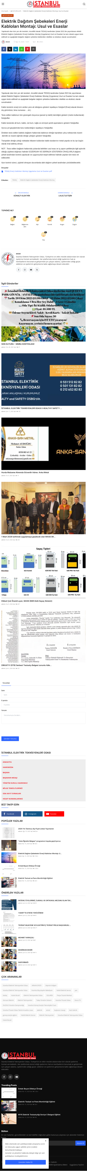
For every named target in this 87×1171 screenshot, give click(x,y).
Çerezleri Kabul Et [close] (25, 1162)
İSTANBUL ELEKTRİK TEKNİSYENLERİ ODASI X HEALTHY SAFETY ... (31, 408)
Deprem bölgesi (50, 986)
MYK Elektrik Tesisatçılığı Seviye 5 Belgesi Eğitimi (39, 1115)
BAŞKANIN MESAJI (10, 778)
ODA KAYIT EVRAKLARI (12, 794)
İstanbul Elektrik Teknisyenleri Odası (15, 986)
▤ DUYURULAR (16, 11)
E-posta (4, 701)
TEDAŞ (14, 180)
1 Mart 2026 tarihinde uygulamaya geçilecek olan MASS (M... (28, 537)
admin (3, 347)
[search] (84, 4)
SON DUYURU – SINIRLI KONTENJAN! (17, 344)
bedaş (5, 996)
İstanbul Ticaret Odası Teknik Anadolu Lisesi (18, 1010)
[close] (46, 1141)
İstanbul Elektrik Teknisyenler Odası (15, 991)
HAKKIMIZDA (8, 767)
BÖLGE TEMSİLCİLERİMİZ (13, 788)
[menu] (3, 4)
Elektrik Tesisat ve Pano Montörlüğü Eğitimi (35, 878)
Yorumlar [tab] (6, 683)
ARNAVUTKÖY (36, 986)
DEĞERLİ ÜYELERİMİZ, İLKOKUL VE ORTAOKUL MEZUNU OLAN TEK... (45, 901)
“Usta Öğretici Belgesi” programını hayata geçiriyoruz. (39, 841)
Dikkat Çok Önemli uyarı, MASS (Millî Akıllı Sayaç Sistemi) (26, 601)
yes (76, 991)
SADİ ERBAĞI (23, 962)
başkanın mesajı (59, 1010)
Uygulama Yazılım (77, 1165)
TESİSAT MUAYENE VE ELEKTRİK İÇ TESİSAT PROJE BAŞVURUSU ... (44, 925)
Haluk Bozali (15, 996)
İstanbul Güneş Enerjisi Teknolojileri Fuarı (42, 1005)
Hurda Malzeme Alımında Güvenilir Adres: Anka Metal (25, 473)
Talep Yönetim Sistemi (44, 1001)
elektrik (39, 1010)
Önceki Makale (22, 193)
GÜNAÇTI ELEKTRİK (22, 196)
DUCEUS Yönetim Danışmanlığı (13, 1005)
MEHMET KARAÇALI (26, 938)
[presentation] (19, 730)
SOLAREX (50, 996)
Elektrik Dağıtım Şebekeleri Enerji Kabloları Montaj (37, 180)
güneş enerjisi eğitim (10, 1015)
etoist (18, 254)
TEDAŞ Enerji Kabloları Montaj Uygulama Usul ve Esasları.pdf (26, 171)
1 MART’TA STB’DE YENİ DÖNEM (30, 913)
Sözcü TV (78, 1001)
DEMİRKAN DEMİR (25, 950)
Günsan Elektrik (8, 1001)
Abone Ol (80, 1143)
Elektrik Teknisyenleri (25, 1001)
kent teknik (73, 1010)
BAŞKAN (6, 773)
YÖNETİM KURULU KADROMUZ (15, 783)
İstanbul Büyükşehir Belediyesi (41, 991)
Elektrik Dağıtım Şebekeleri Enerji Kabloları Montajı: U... (40, 854)
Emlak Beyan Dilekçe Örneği (29, 866)
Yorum (4, 710)
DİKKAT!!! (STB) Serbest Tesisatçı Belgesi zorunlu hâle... (26, 665)
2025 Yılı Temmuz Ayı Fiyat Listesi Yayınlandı (36, 829)
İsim (3, 691)
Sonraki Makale (65, 193)
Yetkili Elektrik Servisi (63, 991)
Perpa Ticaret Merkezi (64, 996)
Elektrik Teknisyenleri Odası (33, 996)
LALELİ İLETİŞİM (65, 196)
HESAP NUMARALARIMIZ (13, 799)
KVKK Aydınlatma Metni (58, 1165)
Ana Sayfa (4, 11)
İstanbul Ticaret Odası (63, 1001)
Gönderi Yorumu (10, 739)
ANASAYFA (7, 762)
